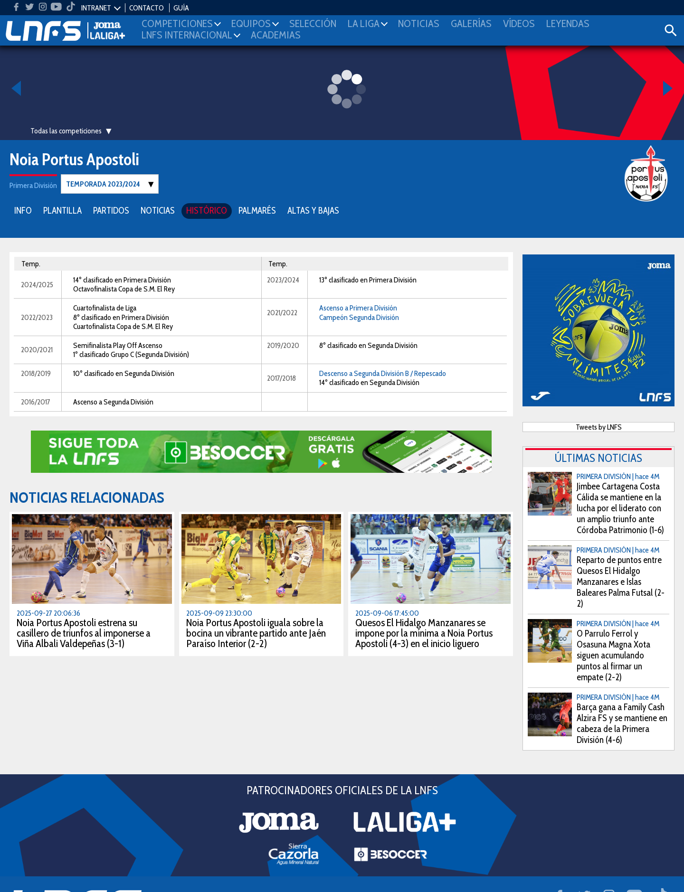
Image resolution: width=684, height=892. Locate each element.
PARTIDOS (111, 210)
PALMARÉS (257, 210)
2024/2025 (37, 284)
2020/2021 (37, 349)
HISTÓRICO (206, 210)
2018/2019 (36, 372)
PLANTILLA (62, 210)
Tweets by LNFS (599, 426)
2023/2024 (283, 279)
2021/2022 (282, 312)
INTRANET (96, 7)
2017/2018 (281, 377)
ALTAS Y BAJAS (313, 210)
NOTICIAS (158, 210)
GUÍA (181, 7)
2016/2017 (35, 401)
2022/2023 (37, 316)
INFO (23, 210)
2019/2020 (283, 344)
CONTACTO (146, 7)
